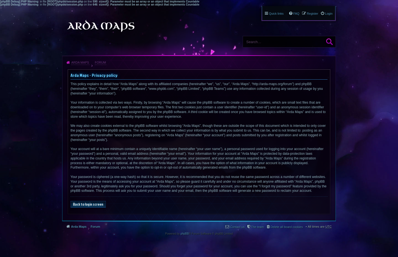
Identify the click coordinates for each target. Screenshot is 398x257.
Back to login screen (88, 204)
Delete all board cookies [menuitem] (287, 227)
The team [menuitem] (257, 227)
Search (329, 41)
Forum (100, 62)
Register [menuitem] (312, 13)
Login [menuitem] (328, 13)
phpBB (184, 233)
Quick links (276, 13)
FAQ (296, 13)
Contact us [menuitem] (237, 227)
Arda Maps (80, 62)
